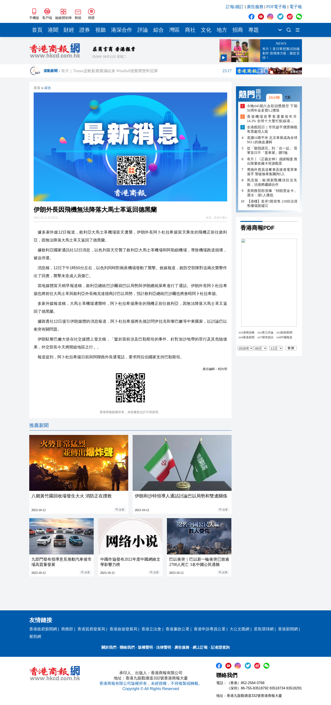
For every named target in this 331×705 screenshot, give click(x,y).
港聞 (53, 30)
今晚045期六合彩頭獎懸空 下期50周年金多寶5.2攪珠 (272, 108)
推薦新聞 (39, 425)
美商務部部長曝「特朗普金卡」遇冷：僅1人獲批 (272, 193)
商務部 (67, 629)
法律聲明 (163, 647)
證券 (84, 30)
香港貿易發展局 (91, 629)
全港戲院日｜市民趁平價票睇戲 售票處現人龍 (272, 129)
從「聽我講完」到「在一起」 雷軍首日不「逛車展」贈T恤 (272, 150)
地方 (222, 30)
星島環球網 (264, 629)
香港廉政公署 (177, 629)
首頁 (37, 30)
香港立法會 (151, 629)
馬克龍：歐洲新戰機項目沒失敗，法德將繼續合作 (272, 182)
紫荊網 (35, 636)
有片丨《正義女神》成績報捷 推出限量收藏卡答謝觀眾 (272, 161)
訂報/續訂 (235, 6)
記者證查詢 (220, 647)
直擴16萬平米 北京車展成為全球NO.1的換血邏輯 (272, 140)
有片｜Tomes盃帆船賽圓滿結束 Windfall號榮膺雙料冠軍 (146, 70)
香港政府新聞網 (43, 629)
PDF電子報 (276, 6)
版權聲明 (145, 647)
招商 (237, 30)
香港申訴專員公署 (209, 629)
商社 (190, 30)
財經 (69, 30)
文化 (206, 30)
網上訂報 (200, 647)
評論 (142, 30)
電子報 (295, 6)
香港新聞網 (288, 629)
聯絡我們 (127, 647)
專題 (253, 30)
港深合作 (121, 30)
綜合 (158, 30)
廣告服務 (255, 6)
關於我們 (108, 647)
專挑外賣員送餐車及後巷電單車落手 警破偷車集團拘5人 (272, 172)
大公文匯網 (239, 629)
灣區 (174, 30)
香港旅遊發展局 (123, 629)
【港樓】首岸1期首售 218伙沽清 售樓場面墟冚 (272, 203)
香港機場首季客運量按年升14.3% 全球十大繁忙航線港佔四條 (272, 119)
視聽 (100, 30)
